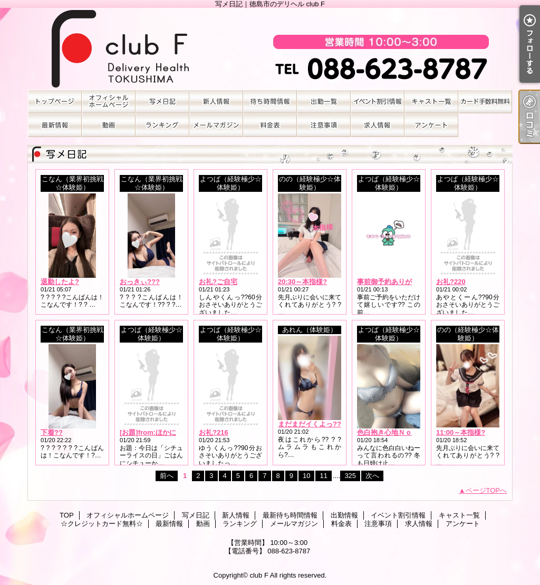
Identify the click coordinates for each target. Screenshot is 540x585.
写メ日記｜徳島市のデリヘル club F (270, 49)
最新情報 (55, 125)
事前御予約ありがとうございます (408, 282)
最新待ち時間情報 (270, 101)
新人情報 (216, 101)
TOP (55, 101)
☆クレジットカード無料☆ (485, 101)
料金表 (270, 125)
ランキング (162, 125)
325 (350, 476)
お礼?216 (213, 432)
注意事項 (324, 125)
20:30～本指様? (302, 282)
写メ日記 (162, 101)
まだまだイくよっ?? (309, 424)
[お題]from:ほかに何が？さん (165, 432)
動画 (109, 125)
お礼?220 (451, 282)
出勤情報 (324, 101)
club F (258, 575)
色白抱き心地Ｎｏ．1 (389, 432)
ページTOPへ (486, 490)
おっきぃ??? (140, 282)
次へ (372, 476)
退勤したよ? (60, 282)
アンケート (431, 125)
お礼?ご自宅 (218, 282)
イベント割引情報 (377, 101)
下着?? (52, 432)
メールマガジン (216, 125)
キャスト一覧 (431, 101)
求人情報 (377, 125)
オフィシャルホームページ (109, 101)
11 (323, 476)
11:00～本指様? (460, 432)
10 (306, 476)
